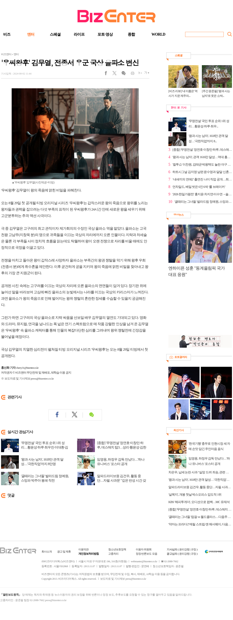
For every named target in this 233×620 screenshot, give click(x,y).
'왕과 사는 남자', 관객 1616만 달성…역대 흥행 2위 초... (202, 157)
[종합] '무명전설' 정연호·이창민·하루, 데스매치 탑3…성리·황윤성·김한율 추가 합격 (121, 447)
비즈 (6, 34)
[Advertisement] (198, 308)
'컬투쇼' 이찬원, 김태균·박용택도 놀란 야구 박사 (202, 164)
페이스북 (108, 74)
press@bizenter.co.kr (42, 378)
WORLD (158, 34)
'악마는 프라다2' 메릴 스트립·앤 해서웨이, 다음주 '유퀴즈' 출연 (200, 524)
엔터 (30, 34)
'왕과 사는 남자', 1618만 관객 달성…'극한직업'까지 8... (208, 138)
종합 (131, 34)
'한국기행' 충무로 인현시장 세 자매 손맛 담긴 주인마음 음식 (209, 446)
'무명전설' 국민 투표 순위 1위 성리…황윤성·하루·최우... (209, 123)
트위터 (116, 74)
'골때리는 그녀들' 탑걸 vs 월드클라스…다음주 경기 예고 (200, 517)
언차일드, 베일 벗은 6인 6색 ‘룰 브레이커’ (198, 186)
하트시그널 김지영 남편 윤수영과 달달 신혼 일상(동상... (202, 172)
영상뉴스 (178, 215)
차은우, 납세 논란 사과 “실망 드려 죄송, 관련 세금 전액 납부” (200, 472)
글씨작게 (138, 74)
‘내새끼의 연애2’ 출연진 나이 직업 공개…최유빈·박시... (202, 179)
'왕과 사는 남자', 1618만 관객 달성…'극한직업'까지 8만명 (42, 462)
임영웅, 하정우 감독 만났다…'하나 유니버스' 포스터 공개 (120, 462)
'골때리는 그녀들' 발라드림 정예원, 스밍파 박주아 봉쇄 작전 (45, 478)
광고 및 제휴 (64, 551)
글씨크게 (145, 74)
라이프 (79, 34)
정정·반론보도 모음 (146, 553)
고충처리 (113, 553)
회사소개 (47, 551)
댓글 (123, 74)
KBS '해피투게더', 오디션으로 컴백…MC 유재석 (199, 502)
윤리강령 (184, 549)
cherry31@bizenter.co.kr (27, 367)
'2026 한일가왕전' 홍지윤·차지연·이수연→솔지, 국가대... (202, 194)
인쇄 (131, 74)
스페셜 (55, 34)
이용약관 (83, 549)
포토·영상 (105, 34)
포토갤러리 (180, 357)
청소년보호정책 (117, 549)
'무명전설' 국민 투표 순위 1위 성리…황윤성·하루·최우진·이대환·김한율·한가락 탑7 (44, 447)
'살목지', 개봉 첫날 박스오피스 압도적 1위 (194, 494)
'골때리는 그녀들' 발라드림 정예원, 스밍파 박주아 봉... (203, 201)
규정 (193, 549)
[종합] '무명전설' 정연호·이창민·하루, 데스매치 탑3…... (202, 149)
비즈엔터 (6, 54)
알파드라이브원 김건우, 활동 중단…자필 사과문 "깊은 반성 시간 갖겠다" (121, 480)
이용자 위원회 (143, 549)
